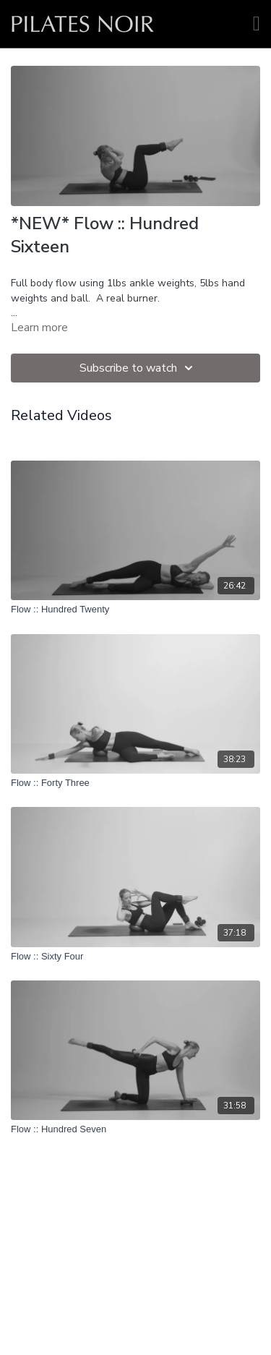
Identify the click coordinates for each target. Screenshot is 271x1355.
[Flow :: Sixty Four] (135, 956)
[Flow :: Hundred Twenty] (135, 609)
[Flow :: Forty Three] (135, 783)
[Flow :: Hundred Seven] (135, 1129)
